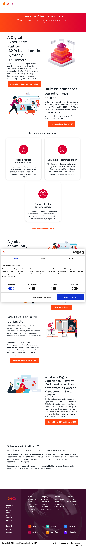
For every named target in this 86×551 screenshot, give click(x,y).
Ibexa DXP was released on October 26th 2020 (41, 454)
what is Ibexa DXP (45, 450)
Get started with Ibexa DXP (61, 124)
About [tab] (71, 258)
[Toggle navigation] (82, 6)
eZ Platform (67, 450)
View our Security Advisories (24, 360)
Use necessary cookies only (42, 297)
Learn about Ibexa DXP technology (24, 84)
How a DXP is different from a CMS (61, 422)
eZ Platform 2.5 (26, 468)
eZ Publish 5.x (37, 468)
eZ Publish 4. (49, 468)
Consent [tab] (15, 258)
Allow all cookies (70, 297)
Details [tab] (43, 258)
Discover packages (61, 307)
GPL (61, 118)
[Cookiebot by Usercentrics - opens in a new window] (75, 252)
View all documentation (42, 229)
